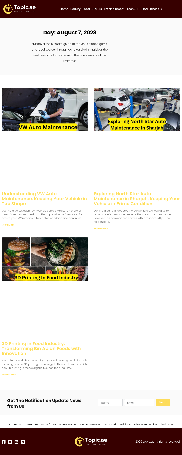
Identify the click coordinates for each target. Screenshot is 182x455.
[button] (152, 9)
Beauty (75, 9)
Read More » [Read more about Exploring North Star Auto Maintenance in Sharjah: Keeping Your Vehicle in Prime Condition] (101, 228)
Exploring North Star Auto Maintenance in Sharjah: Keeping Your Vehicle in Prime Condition (137, 199)
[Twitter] (10, 442)
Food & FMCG (92, 9)
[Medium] (23, 442)
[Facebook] (4, 442)
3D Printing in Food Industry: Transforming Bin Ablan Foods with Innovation (41, 348)
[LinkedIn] (17, 442)
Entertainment (114, 9)
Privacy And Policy (145, 424)
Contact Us (31, 424)
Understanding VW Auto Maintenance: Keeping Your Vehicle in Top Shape (44, 199)
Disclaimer (166, 424)
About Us (15, 424)
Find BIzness (152, 9)
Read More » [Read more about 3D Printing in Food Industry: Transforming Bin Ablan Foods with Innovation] (9, 374)
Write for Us (49, 424)
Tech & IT (133, 9)
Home (64, 9)
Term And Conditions (117, 424)
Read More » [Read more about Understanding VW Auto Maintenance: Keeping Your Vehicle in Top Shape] (9, 224)
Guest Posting (68, 424)
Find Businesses (90, 424)
